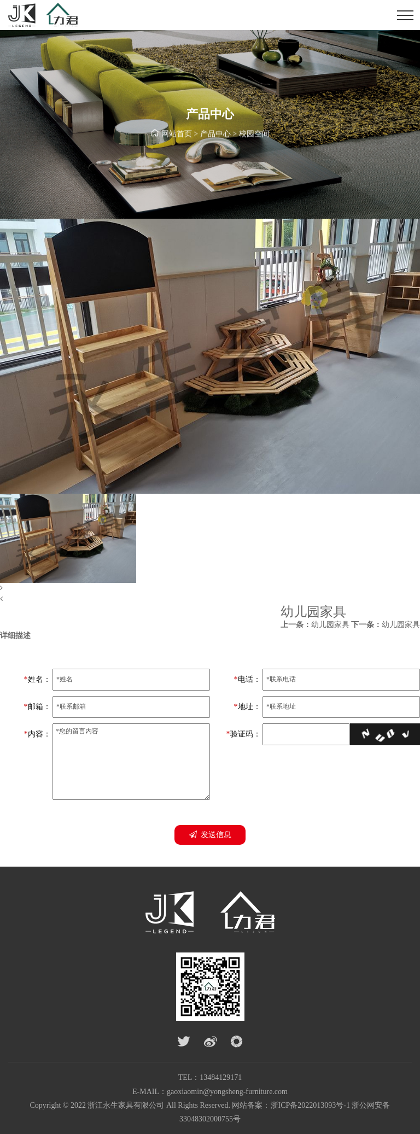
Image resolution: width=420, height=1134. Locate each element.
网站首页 (176, 135)
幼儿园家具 (315, 625)
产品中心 (215, 135)
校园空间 (254, 135)
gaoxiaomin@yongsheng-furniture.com (227, 1092)
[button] (210, 588)
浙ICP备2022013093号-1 (310, 1105)
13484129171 (221, 1077)
